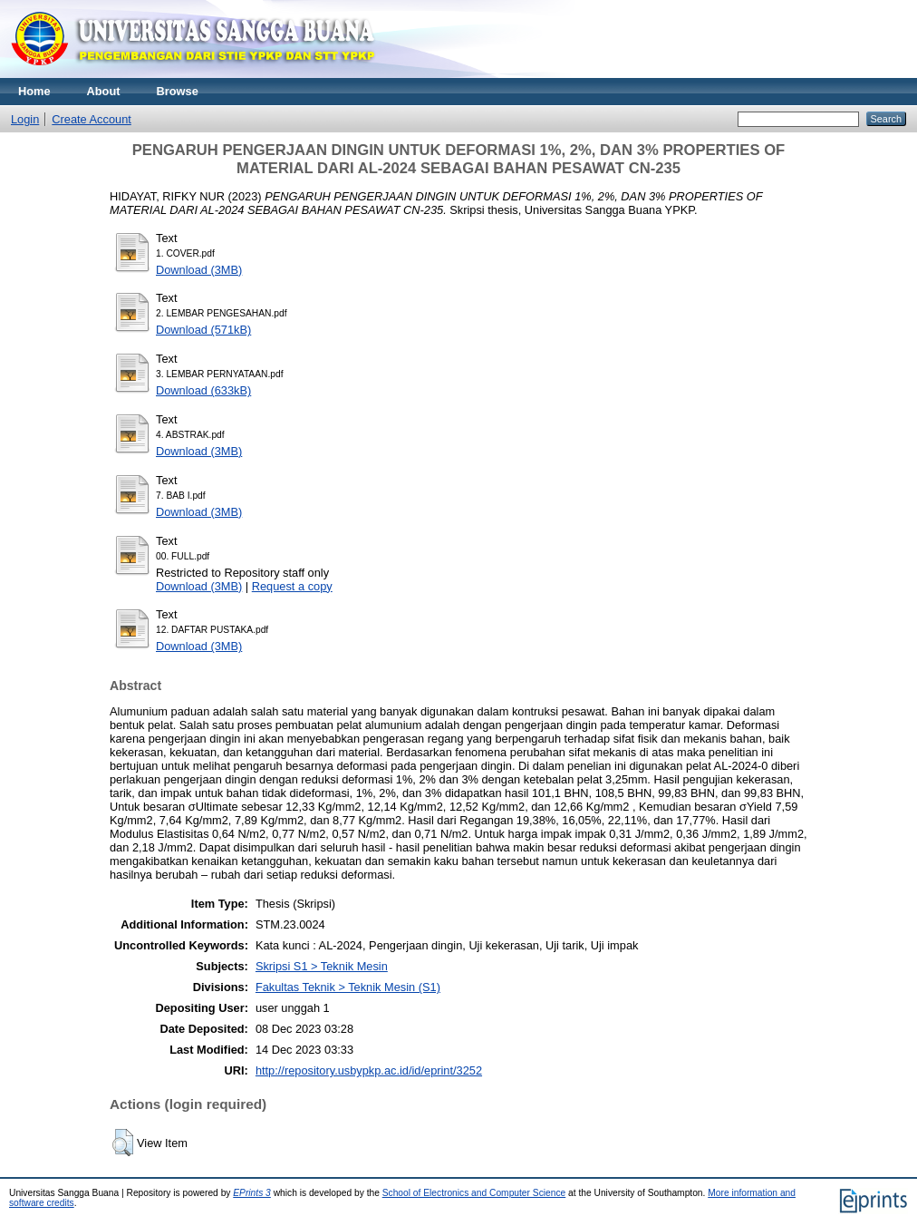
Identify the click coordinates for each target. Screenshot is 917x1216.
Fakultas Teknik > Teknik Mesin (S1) (348, 987)
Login (25, 119)
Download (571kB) (203, 329)
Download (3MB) (199, 270)
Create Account (91, 119)
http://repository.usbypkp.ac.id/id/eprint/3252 (369, 1070)
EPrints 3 (252, 1193)
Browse (177, 91)
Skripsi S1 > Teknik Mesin (322, 966)
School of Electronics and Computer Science (474, 1193)
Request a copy (292, 586)
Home (34, 91)
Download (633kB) (203, 390)
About (104, 91)
